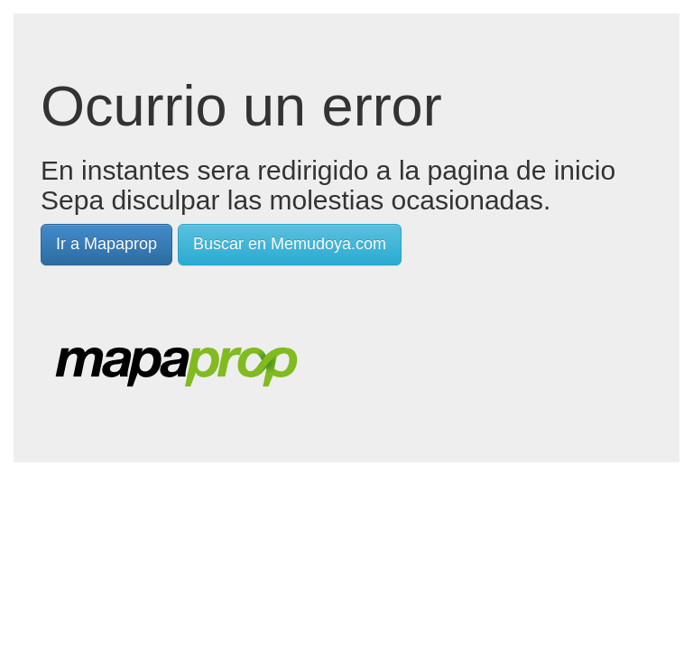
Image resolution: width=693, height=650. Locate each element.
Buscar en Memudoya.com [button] (289, 244)
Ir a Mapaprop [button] (106, 244)
